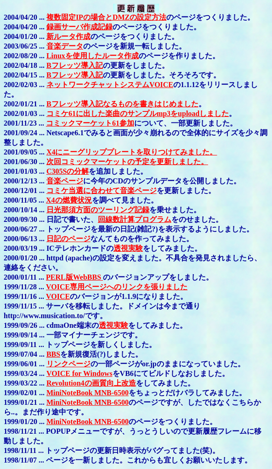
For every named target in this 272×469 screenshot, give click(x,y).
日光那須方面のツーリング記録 (97, 210)
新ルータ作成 (68, 36)
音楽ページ (64, 181)
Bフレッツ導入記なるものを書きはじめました (122, 104)
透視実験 (128, 248)
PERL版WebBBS (74, 277)
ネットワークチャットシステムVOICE (109, 84)
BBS (53, 354)
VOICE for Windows (79, 373)
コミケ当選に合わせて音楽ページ (101, 190)
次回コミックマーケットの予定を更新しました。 (127, 162)
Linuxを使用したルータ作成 (92, 56)
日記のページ (68, 239)
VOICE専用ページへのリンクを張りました (116, 287)
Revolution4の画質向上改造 (91, 383)
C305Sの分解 (67, 171)
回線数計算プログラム (134, 219)
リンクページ (68, 364)
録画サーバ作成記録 (79, 27)
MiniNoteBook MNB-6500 (87, 393)
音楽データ (64, 46)
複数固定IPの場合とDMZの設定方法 (106, 17)
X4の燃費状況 (69, 200)
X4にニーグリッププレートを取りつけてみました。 (131, 152)
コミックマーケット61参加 (90, 123)
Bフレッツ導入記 (74, 65)
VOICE (58, 296)
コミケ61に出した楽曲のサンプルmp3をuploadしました (137, 113)
